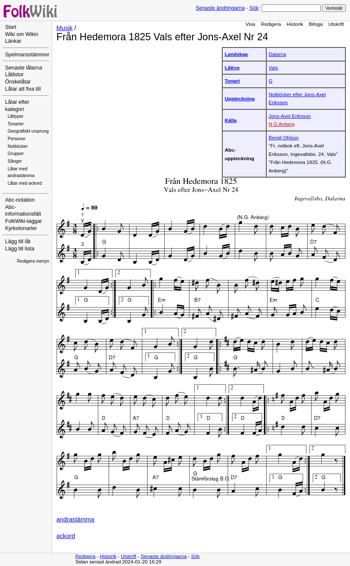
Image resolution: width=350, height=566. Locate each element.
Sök (253, 8)
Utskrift (336, 24)
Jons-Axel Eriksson (290, 116)
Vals (273, 67)
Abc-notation (20, 200)
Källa (231, 120)
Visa (250, 24)
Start (10, 27)
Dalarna (277, 54)
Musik (64, 28)
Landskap (236, 54)
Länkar (13, 41)
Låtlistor (14, 75)
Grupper (16, 153)
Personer (16, 138)
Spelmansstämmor (27, 55)
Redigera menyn (33, 261)
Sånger (15, 161)
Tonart (232, 80)
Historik (295, 24)
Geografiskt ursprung (28, 131)
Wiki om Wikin (22, 34)
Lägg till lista (19, 249)
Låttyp (232, 67)
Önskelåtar (18, 82)
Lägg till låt (17, 241)
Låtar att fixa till (23, 89)
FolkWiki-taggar (23, 221)
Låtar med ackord (25, 183)
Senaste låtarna (23, 68)
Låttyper (16, 116)
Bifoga (315, 24)
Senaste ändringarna (220, 8)
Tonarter (16, 124)
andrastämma (75, 519)
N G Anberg (282, 124)
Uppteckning (240, 98)
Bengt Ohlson (284, 137)
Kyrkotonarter (21, 228)
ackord (65, 536)
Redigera (271, 24)
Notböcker (18, 146)
